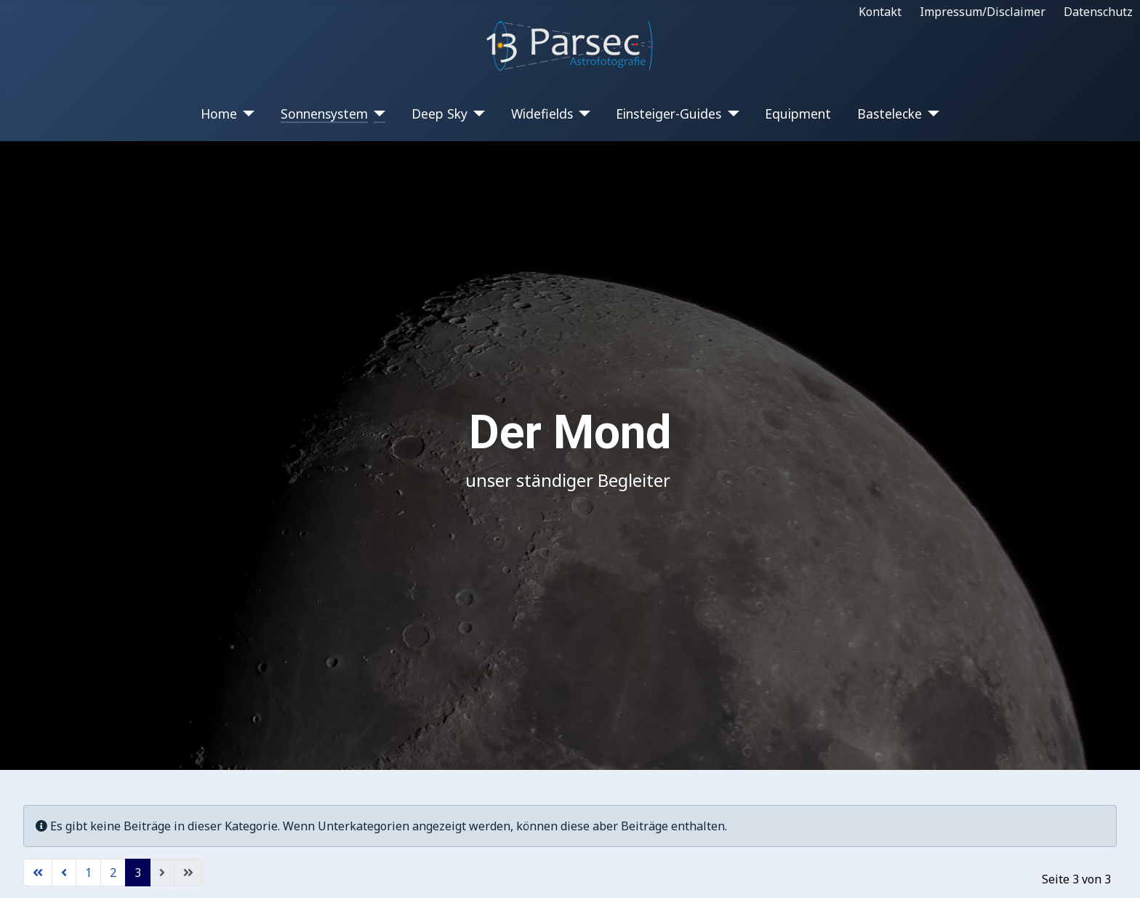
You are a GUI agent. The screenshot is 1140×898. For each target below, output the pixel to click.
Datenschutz (1098, 12)
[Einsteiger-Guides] (730, 113)
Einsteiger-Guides (668, 113)
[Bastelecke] (931, 113)
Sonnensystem (324, 113)
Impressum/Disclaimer (982, 12)
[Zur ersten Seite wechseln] (37, 872)
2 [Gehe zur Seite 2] (113, 873)
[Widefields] (582, 113)
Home (219, 113)
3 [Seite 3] (138, 873)
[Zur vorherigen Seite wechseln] (64, 872)
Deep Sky (439, 113)
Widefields (542, 113)
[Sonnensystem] (377, 113)
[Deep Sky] (476, 113)
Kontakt (880, 12)
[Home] (246, 113)
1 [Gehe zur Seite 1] (88, 873)
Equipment (798, 113)
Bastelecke (889, 113)
